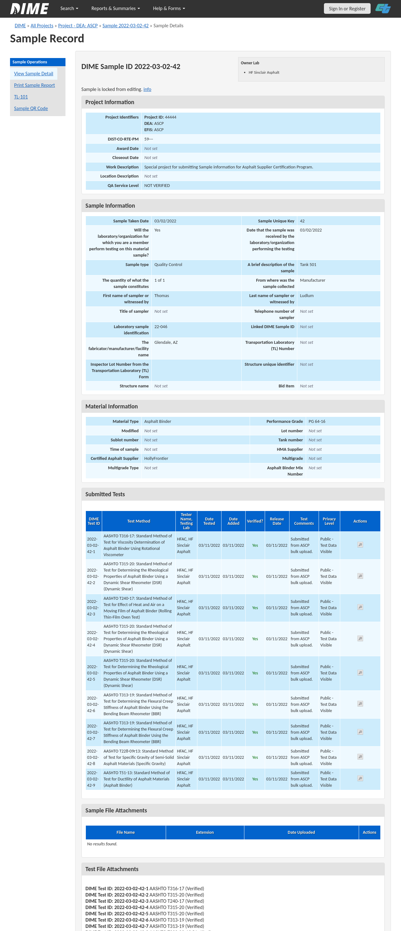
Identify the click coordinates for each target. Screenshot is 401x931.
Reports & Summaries (115, 8)
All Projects (42, 26)
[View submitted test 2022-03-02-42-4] (360, 639)
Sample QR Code (31, 108)
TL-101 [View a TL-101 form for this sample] (21, 97)
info (147, 89)
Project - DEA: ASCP (78, 26)
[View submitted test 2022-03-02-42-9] (360, 779)
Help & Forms (169, 8)
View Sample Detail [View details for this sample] (33, 74)
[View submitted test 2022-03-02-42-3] (360, 608)
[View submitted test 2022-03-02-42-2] (360, 577)
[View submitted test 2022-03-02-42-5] (360, 673)
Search (69, 8)
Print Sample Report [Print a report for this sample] (34, 85)
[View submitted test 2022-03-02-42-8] (360, 757)
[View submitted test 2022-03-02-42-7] (360, 733)
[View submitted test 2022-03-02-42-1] (360, 545)
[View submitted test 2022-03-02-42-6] (360, 704)
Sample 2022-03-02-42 (125, 26)
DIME (20, 26)
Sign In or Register (347, 9)
